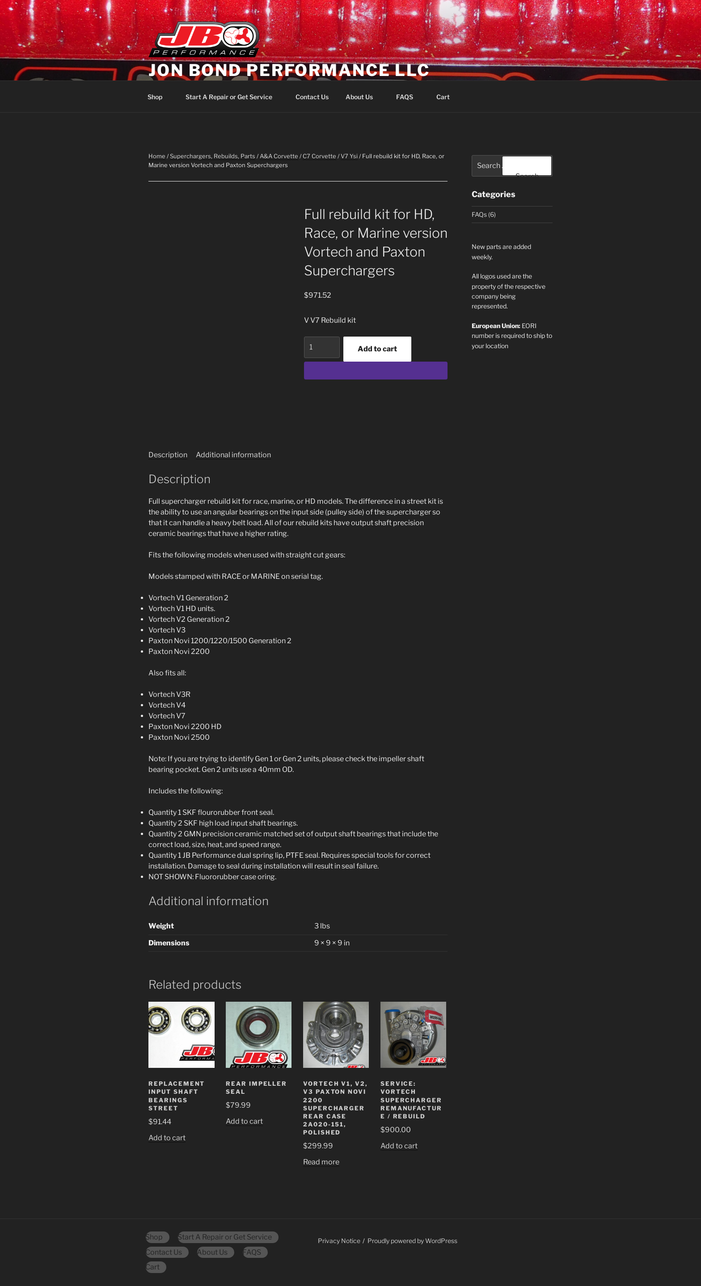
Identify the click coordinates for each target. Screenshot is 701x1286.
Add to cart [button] (167, 1138)
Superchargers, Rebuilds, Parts (212, 156)
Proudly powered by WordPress (412, 1240)
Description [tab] (167, 455)
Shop (159, 97)
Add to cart (377, 349)
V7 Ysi (349, 156)
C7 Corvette (319, 156)
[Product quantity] (322, 347)
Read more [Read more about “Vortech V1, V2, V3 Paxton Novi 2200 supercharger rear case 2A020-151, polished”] (321, 1162)
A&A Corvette (279, 156)
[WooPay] (376, 370)
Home (156, 156)
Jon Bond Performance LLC (289, 70)
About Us (363, 97)
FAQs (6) (484, 214)
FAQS (409, 97)
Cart (447, 97)
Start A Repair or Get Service (233, 97)
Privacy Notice (339, 1240)
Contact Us (312, 97)
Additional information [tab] (233, 455)
